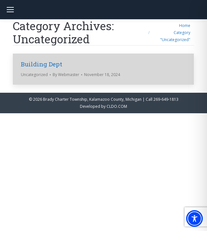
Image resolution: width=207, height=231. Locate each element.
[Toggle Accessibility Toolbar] (194, 218)
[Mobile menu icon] (10, 9)
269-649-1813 (165, 99)
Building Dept (41, 64)
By (66, 74)
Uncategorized (34, 74)
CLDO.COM (117, 106)
